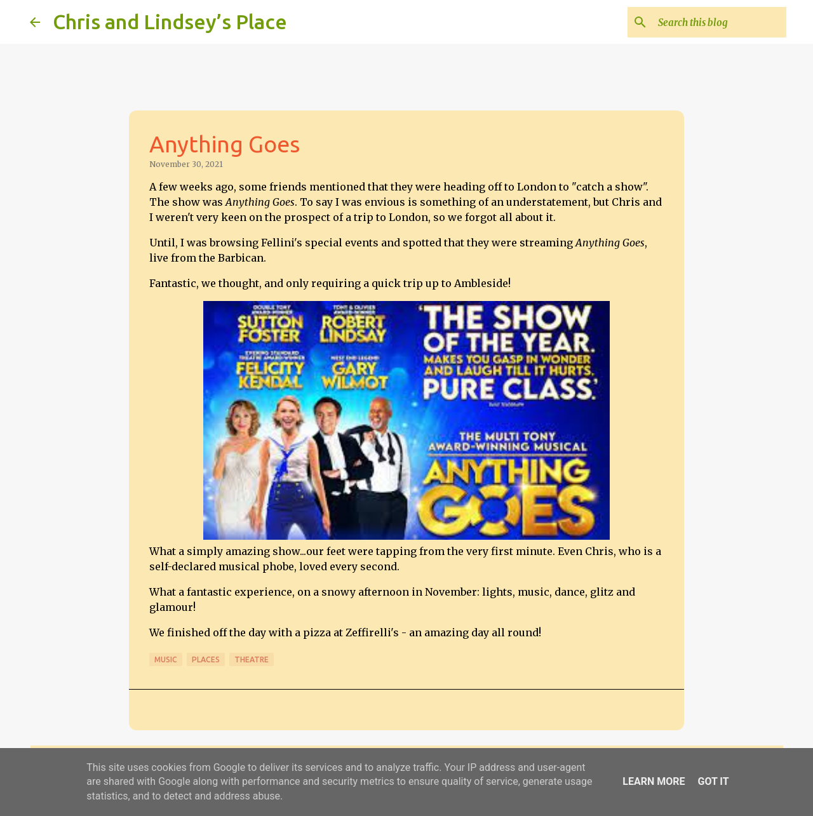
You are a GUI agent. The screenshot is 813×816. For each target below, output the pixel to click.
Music (165, 659)
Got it (713, 781)
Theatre (251, 659)
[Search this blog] (719, 22)
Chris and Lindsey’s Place (170, 21)
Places (206, 659)
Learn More (653, 781)
